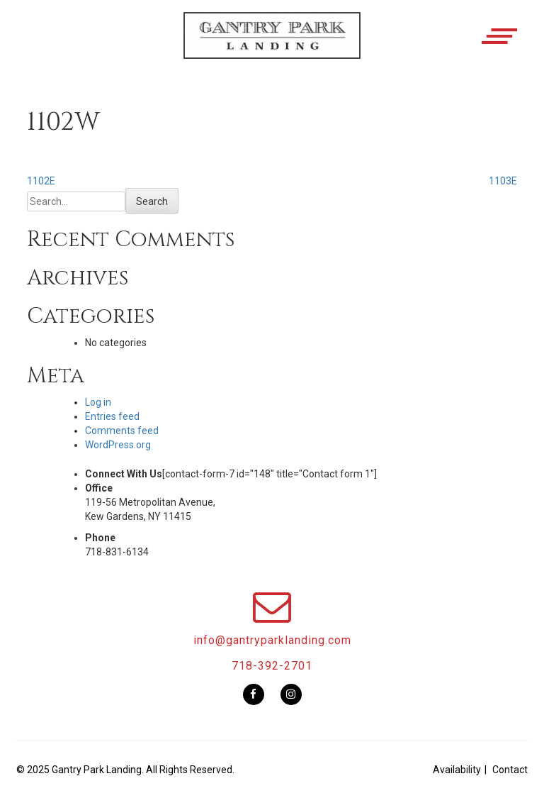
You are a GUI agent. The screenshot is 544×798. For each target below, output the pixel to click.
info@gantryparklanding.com (272, 640)
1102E (41, 181)
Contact (510, 769)
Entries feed (112, 416)
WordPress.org (118, 444)
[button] (272, 47)
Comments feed (122, 430)
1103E (503, 181)
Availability (457, 769)
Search (152, 201)
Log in (98, 402)
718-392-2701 (272, 665)
